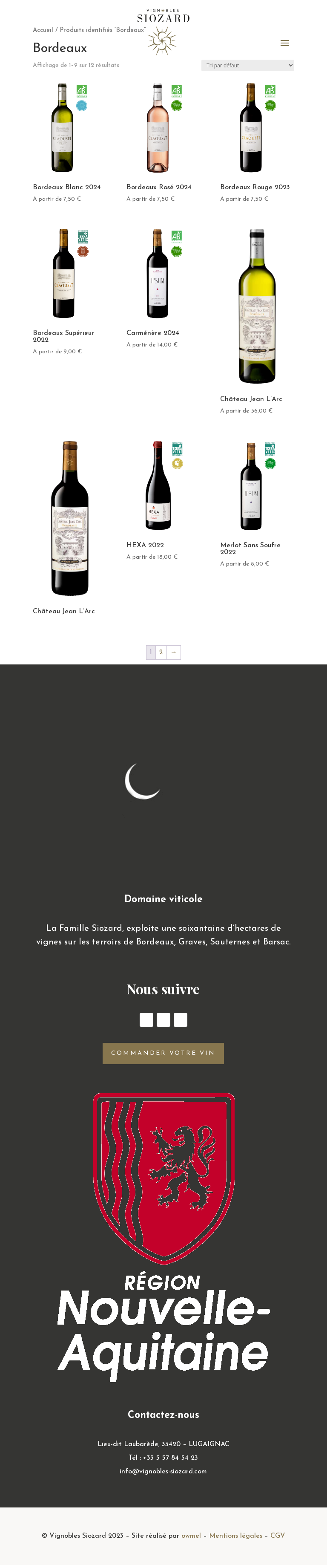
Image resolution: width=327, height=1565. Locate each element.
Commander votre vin (163, 1053)
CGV (277, 1536)
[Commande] (247, 65)
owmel (191, 1536)
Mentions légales (235, 1536)
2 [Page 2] (161, 652)
